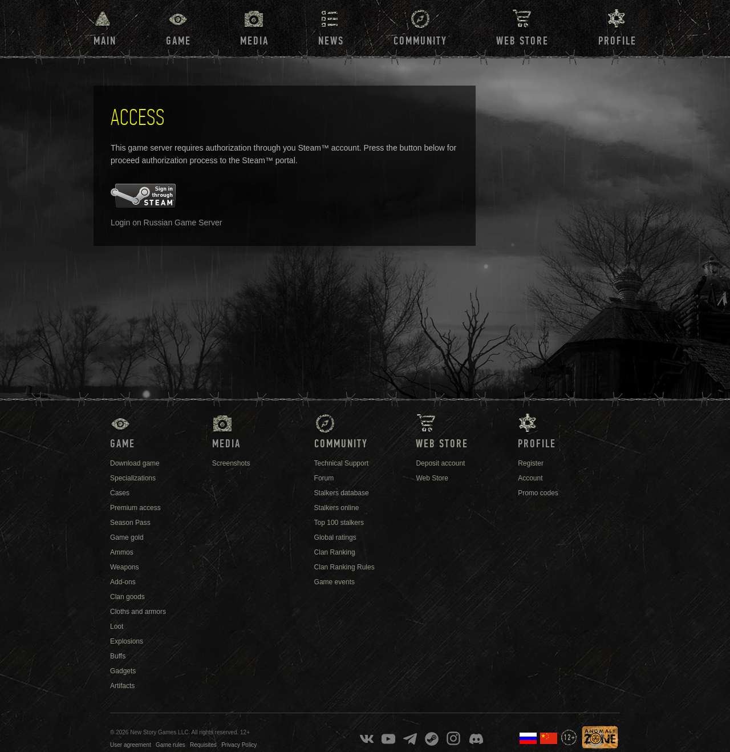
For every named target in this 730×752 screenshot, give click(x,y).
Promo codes (538, 493)
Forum (324, 478)
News (331, 41)
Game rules (170, 745)
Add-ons (123, 582)
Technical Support (341, 463)
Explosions (126, 641)
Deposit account (440, 463)
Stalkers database (341, 493)
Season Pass (130, 523)
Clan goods (127, 597)
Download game (135, 463)
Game (178, 41)
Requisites (203, 745)
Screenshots (231, 463)
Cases (119, 493)
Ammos (121, 552)
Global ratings (335, 537)
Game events (334, 582)
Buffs (117, 656)
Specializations (133, 478)
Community (420, 41)
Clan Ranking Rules (344, 567)
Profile (617, 41)
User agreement (130, 745)
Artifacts (122, 686)
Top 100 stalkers (339, 523)
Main (105, 41)
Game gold (127, 537)
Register (531, 463)
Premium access (135, 508)
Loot (116, 626)
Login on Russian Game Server (166, 222)
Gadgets (123, 671)
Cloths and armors (138, 612)
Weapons (124, 567)
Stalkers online (336, 508)
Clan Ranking (334, 552)
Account (530, 478)
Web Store (522, 41)
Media (254, 41)
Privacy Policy (239, 745)
